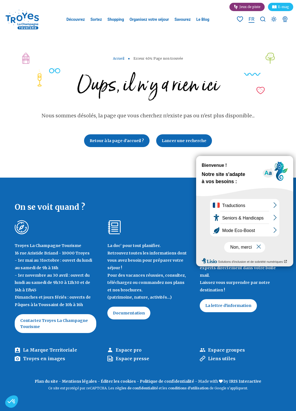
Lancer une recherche (184, 140)
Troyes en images (44, 358)
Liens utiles (222, 358)
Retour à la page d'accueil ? (117, 140)
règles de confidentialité (136, 388)
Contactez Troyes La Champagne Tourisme (54, 323)
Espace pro (128, 350)
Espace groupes (226, 350)
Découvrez (75, 19)
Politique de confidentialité (167, 381)
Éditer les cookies (118, 381)
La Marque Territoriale (50, 350)
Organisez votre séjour (149, 19)
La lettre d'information (228, 305)
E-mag (283, 7)
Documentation (129, 313)
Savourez (182, 19)
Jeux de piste (249, 7)
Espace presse (132, 358)
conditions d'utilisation (188, 388)
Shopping (115, 19)
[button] (11, 401)
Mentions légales (79, 381)
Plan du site (46, 381)
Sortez (96, 19)
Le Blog (202, 19)
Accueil (118, 58)
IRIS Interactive (245, 381)
